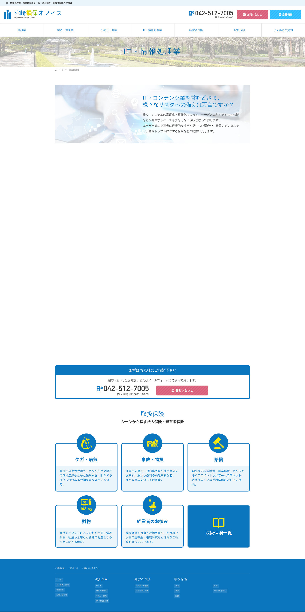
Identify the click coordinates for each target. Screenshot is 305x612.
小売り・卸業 (109, 30)
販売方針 (75, 568)
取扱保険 (239, 30)
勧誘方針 (61, 568)
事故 (177, 588)
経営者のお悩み (221, 588)
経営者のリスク (143, 588)
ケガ (177, 584)
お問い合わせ (62, 588)
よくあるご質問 (283, 30)
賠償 (177, 591)
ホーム (58, 70)
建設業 (22, 30)
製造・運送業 (65, 30)
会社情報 (60, 585)
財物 (216, 584)
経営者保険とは (143, 584)
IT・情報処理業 (152, 30)
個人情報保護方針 (94, 568)
